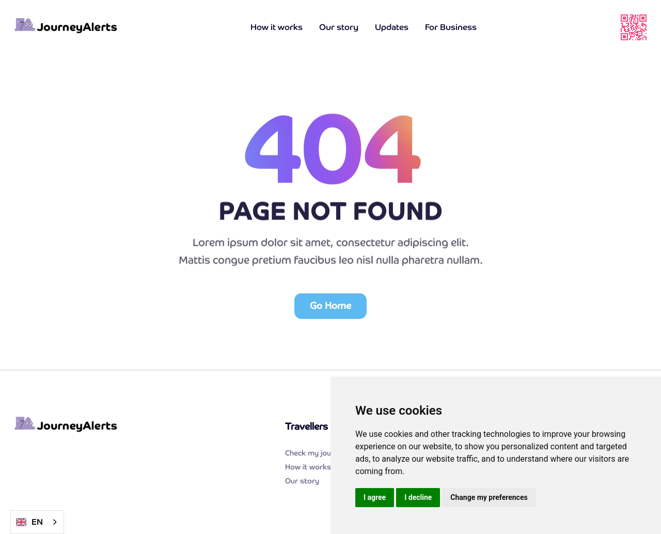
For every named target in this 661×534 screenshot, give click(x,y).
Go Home (330, 309)
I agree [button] (375, 497)
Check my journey (316, 453)
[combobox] (37, 522)
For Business (451, 27)
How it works (276, 27)
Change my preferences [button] (488, 497)
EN (29, 522)
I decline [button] (418, 497)
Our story (338, 27)
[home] (66, 27)
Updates (391, 27)
